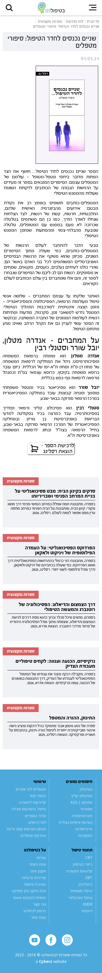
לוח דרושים (37, 822)
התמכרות (85, 835)
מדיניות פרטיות (34, 877)
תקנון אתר (38, 871)
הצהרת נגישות (35, 884)
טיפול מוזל (38, 795)
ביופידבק (85, 884)
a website (51, 961)
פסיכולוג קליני (81, 795)
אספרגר (86, 808)
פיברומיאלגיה (82, 815)
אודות (41, 857)
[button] (9, 7)
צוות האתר (37, 864)
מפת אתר (38, 917)
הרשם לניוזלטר (34, 910)
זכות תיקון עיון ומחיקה (29, 890)
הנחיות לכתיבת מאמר (29, 897)
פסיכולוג (85, 789)
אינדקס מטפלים (33, 835)
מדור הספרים (35, 815)
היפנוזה (86, 910)
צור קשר (39, 904)
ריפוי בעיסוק (82, 864)
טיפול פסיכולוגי (80, 897)
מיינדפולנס (83, 828)
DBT (88, 877)
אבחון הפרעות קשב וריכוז (26, 828)
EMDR (87, 904)
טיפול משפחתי (81, 890)
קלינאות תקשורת (79, 871)
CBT (88, 857)
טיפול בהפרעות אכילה (28, 808)
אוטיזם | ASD (81, 802)
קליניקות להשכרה (32, 802)
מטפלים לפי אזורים (31, 789)
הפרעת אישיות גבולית (75, 822)
